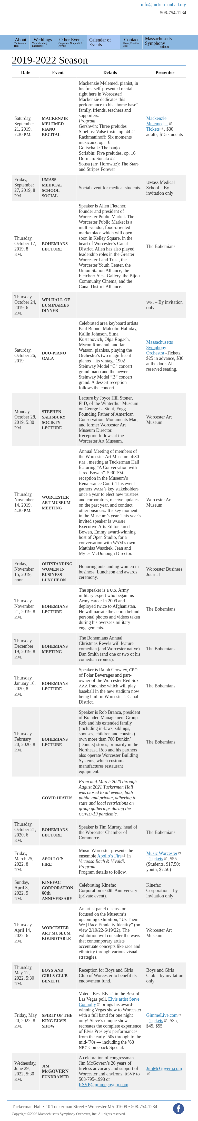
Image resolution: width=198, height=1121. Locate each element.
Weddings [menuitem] (43, 42)
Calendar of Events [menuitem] (100, 42)
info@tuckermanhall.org (163, 4)
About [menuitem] (20, 42)
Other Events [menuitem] (71, 42)
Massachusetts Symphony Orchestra (159, 347)
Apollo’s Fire (111, 855)
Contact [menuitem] (131, 42)
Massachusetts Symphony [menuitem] (158, 42)
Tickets (155, 129)
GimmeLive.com (164, 1015)
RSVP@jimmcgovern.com (103, 1084)
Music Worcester (164, 853)
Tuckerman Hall (45, 17)
